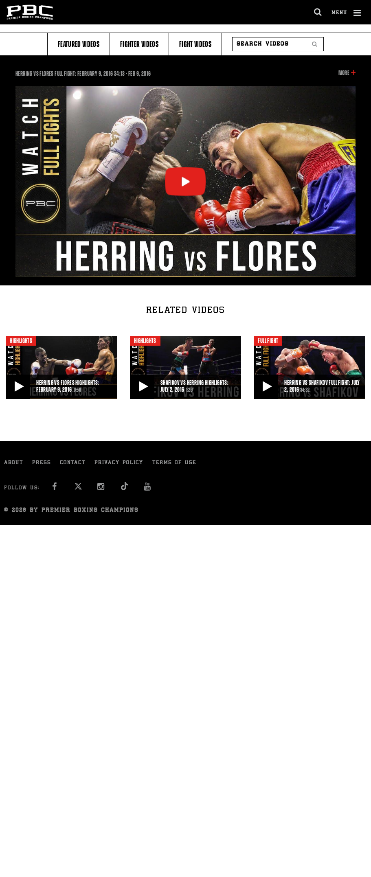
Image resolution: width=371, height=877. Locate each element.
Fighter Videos (139, 44)
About (13, 463)
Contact (73, 463)
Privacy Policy (118, 463)
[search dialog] (318, 12)
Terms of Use (174, 463)
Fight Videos (195, 44)
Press (41, 463)
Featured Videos (78, 44)
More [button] (343, 73)
